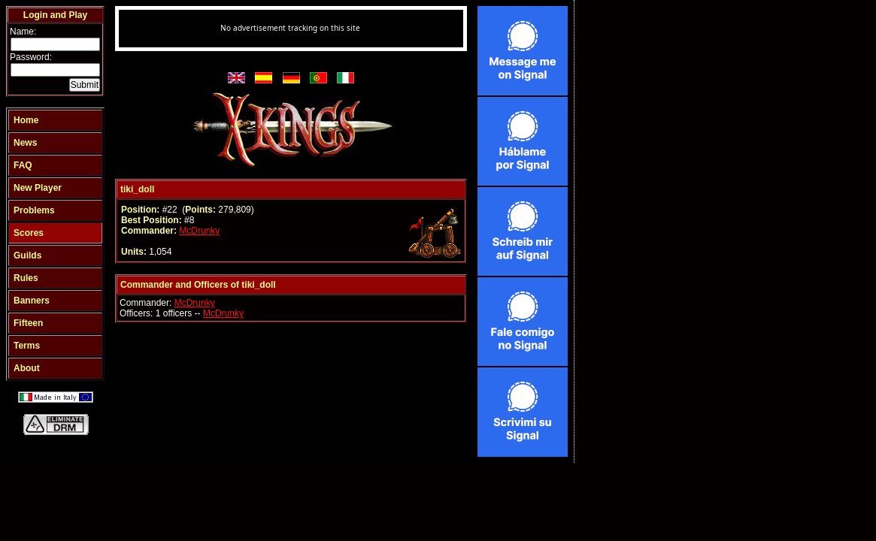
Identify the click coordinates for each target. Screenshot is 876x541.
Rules (26, 278)
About (27, 368)
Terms (27, 345)
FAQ (23, 165)
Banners (32, 300)
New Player (38, 188)
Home (26, 120)
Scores (29, 233)
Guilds (27, 255)
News (25, 143)
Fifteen (28, 323)
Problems (34, 210)
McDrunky (199, 230)
